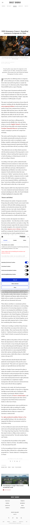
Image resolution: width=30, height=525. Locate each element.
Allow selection (14, 283)
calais (13, 467)
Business (22, 503)
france (9, 467)
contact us (21, 521)
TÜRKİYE (22, 500)
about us (14, 521)
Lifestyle (7, 505)
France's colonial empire (19, 396)
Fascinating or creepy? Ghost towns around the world (13, 486)
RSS (26, 521)
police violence (18, 467)
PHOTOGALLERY (8, 489)
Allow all (15, 279)
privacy (8, 521)
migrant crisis (4, 467)
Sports (7, 507)
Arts (22, 505)
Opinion (22, 507)
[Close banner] (28, 236)
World (7, 503)
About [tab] (24, 240)
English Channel (15, 124)
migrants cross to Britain (14, 229)
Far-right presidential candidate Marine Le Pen (13, 417)
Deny (15, 287)
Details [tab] (15, 240)
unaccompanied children (7, 106)
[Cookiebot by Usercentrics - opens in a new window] (19, 237)
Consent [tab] (5, 240)
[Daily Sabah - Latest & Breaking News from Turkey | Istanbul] (15, 2)
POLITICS (7, 500)
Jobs (3, 521)
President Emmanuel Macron (9, 128)
